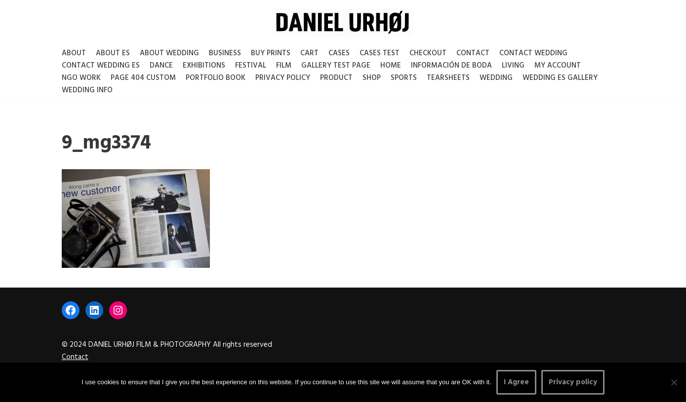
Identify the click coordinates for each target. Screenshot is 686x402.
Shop (372, 78)
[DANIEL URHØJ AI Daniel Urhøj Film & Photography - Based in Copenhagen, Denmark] (343, 23)
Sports (404, 78)
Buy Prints (270, 53)
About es (113, 53)
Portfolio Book (215, 78)
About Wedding (169, 53)
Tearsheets (448, 78)
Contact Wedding (533, 53)
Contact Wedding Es (101, 66)
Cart (309, 53)
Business (225, 53)
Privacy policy (573, 382)
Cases (339, 53)
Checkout (427, 53)
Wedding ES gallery (560, 78)
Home (390, 66)
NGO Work (81, 78)
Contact (472, 53)
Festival (250, 66)
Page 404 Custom (143, 78)
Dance (161, 66)
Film (283, 66)
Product (336, 78)
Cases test (380, 53)
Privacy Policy (282, 78)
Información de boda (451, 66)
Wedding (496, 78)
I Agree (516, 382)
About (74, 53)
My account (557, 66)
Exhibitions (204, 66)
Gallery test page (335, 66)
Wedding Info (87, 90)
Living (513, 66)
